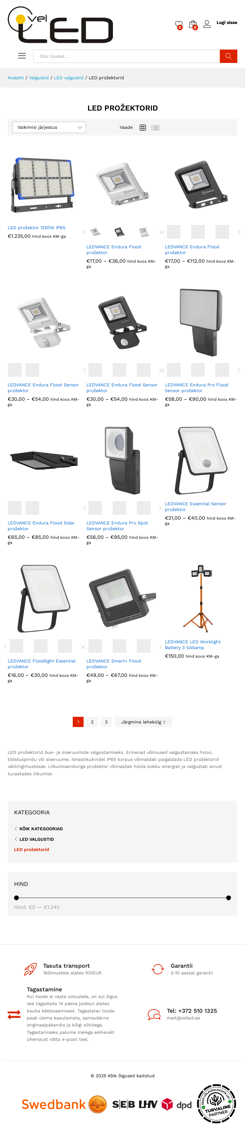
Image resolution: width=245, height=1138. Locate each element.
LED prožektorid (31, 849)
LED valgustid (36, 839)
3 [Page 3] (106, 721)
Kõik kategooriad (41, 828)
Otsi (228, 56)
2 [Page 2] (92, 721)
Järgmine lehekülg (143, 721)
